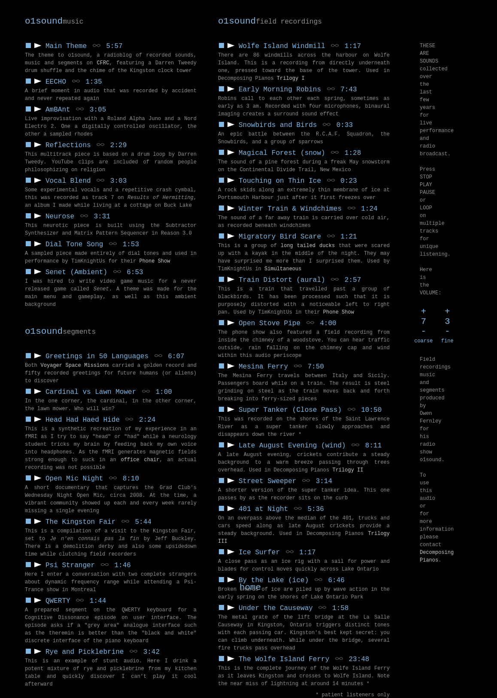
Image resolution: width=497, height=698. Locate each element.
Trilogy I (291, 79)
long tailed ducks (308, 246)
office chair (140, 460)
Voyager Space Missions (75, 366)
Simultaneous (282, 269)
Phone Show (338, 312)
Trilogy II (347, 470)
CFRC (103, 63)
